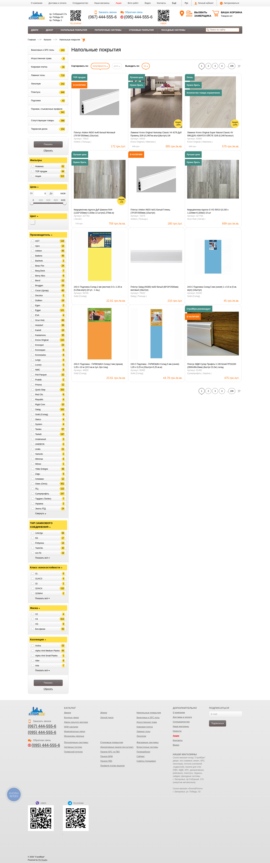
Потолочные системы (108, 30)
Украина (39, 503)
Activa (38, 645)
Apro (37, 246)
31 (36, 573)
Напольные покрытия (74, 30)
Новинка (39, 166)
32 (36, 583)
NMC (37, 370)
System (38, 424)
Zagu (37, 474)
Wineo (38, 464)
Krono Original (42, 340)
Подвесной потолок (73, 752)
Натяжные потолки (73, 747)
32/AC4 (38, 588)
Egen (37, 305)
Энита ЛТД (40, 508)
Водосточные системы (147, 747)
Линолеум (141, 736)
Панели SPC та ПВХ (110, 752)
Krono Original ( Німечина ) (143, 142)
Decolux (39, 295)
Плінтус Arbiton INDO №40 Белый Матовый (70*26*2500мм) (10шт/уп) (94, 134)
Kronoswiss (40, 355)
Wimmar (39, 459)
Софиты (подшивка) (146, 761)
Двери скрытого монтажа (76, 722)
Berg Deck (40, 271)
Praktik (38, 380)
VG (36, 624)
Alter (37, 660)
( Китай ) (78, 219)
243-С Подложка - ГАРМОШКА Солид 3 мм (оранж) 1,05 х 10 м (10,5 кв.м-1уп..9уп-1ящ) (98, 365)
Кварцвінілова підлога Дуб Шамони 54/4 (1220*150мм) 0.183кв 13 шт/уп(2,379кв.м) (94, 211)
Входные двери (71, 717)
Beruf (37, 280)
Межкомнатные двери (74, 731)
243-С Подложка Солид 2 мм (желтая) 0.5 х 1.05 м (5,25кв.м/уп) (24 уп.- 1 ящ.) (98, 288)
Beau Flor (39, 266)
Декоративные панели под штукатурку (118, 747)
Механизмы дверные (74, 736)
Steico (38, 419)
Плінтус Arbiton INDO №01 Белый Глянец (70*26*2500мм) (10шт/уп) (150, 211)
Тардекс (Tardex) (43, 499)
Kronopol (39, 345)
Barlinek (39, 261)
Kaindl (38, 330)
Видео (148, 3)
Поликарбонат (143, 752)
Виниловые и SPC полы (148, 717)
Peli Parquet (40, 375)
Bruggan (39, 285)
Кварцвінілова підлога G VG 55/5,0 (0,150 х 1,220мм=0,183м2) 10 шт (207, 211)
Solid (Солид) (41, 414)
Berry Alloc (40, 275)
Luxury (38, 365)
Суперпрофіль (42, 494)
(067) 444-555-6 (102, 17)
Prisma (38, 385)
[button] (174, 3)
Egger (38, 310)
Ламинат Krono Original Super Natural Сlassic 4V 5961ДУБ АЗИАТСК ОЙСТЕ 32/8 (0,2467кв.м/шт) (210, 134)
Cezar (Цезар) (42, 290)
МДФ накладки (71, 727)
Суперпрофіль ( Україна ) (199, 373)
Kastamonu (40, 335)
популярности (100, 66)
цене (117, 66)
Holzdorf (39, 325)
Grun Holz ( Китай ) (196, 219)
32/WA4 (39, 593)
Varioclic (39, 454)
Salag (38, 409)
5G (36, 538)
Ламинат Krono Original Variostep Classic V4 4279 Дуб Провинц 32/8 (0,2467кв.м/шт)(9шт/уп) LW (156, 134)
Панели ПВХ (106, 761)
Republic (39, 399)
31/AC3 (38, 578)
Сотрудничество (80, 3)
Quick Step (40, 389)
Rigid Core (40, 404)
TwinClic (39, 548)
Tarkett (38, 434)
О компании (36, 3)
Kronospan (40, 350)
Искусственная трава (147, 722)
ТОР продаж (41, 171)
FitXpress (39, 543)
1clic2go (39, 533)
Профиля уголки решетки (112, 765)
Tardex (38, 429)
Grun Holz (40, 320)
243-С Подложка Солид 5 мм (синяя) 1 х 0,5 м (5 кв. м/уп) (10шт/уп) (212, 288)
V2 (36, 614)
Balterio (38, 256)
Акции (119, 3)
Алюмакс (39, 479)
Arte (37, 665)
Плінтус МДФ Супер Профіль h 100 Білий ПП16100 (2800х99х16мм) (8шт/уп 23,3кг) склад (211, 365)
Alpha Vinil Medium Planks (47, 650)
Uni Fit (38, 553)
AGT (37, 241)
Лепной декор (106, 717)
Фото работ (133, 3)
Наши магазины (102, 3)
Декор (49, 30)
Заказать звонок (105, 12)
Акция (38, 176)
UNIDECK (40, 444)
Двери (34, 30)
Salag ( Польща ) (139, 296)
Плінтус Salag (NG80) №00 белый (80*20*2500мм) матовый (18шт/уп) (154, 288)
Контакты (161, 3)
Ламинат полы (143, 731)
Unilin (37, 449)
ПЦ (36, 489)
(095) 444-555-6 (138, 17)
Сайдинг (141, 756)
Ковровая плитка (145, 727)
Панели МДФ (106, 756)
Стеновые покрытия (141, 30)
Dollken (38, 300)
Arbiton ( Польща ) (82, 142)
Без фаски (40, 629)
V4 (36, 619)
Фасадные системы (173, 30)
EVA (37, 315)
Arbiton (38, 251)
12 (146, 66)
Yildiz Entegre (41, 469)
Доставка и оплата (57, 3)
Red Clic (39, 394)
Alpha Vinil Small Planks (46, 655)
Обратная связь (131, 12)
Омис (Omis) (41, 484)
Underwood (40, 439)
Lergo (38, 360)
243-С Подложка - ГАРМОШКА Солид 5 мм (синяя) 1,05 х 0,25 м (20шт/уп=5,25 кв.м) (155, 365)
